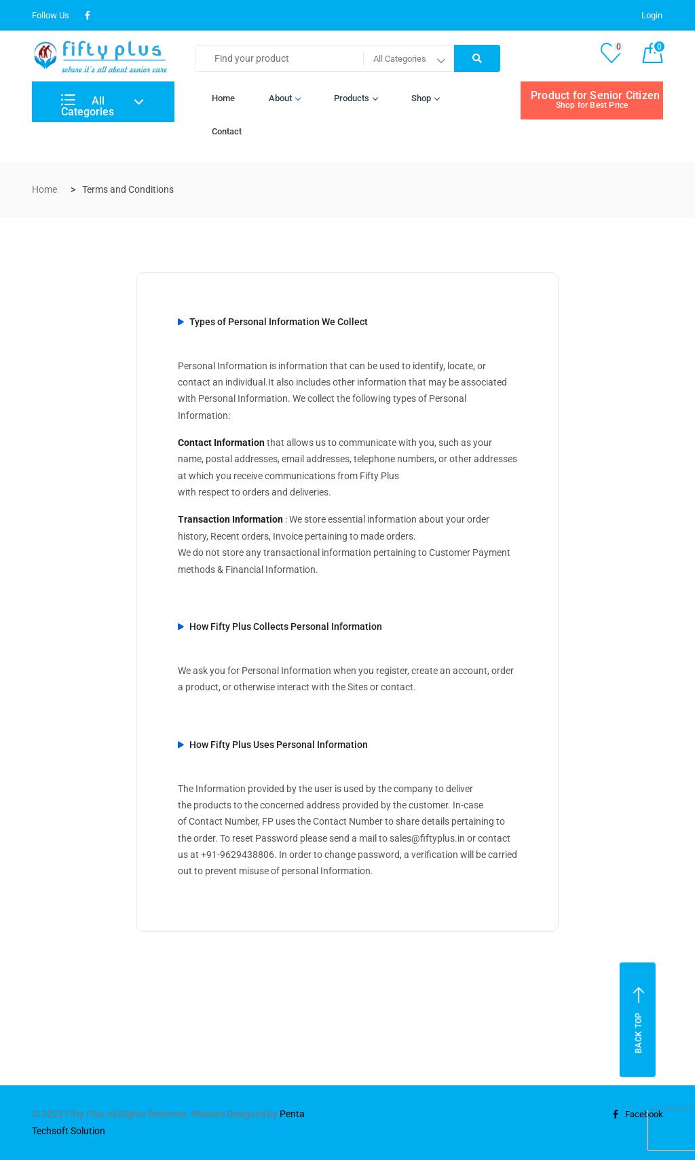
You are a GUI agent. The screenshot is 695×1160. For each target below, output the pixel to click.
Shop (425, 98)
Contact (227, 131)
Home (223, 98)
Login (651, 15)
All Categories (87, 106)
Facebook (636, 1113)
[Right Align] (477, 58)
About (284, 98)
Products (355, 98)
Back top (639, 1019)
